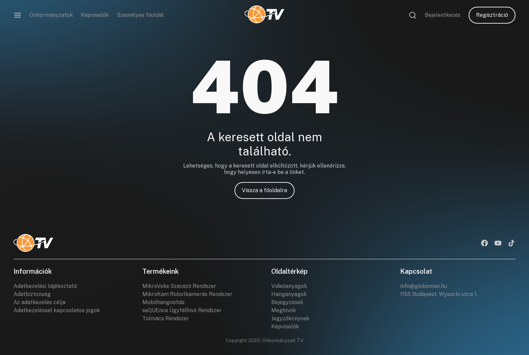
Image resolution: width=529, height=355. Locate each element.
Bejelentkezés (443, 15)
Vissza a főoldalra (264, 190)
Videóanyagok (289, 286)
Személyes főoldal (140, 15)
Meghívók (283, 310)
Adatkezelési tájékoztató (45, 286)
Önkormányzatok (51, 15)
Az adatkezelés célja (39, 302)
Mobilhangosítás (163, 302)
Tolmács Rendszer (165, 318)
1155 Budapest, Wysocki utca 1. (438, 294)
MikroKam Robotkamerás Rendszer (187, 294)
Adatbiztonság (32, 294)
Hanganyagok (289, 294)
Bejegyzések (287, 302)
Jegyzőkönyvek (290, 318)
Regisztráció (492, 15)
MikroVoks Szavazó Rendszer (179, 286)
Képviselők (95, 15)
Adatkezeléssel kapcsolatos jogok (56, 310)
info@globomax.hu (423, 286)
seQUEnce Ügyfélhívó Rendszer (182, 310)
